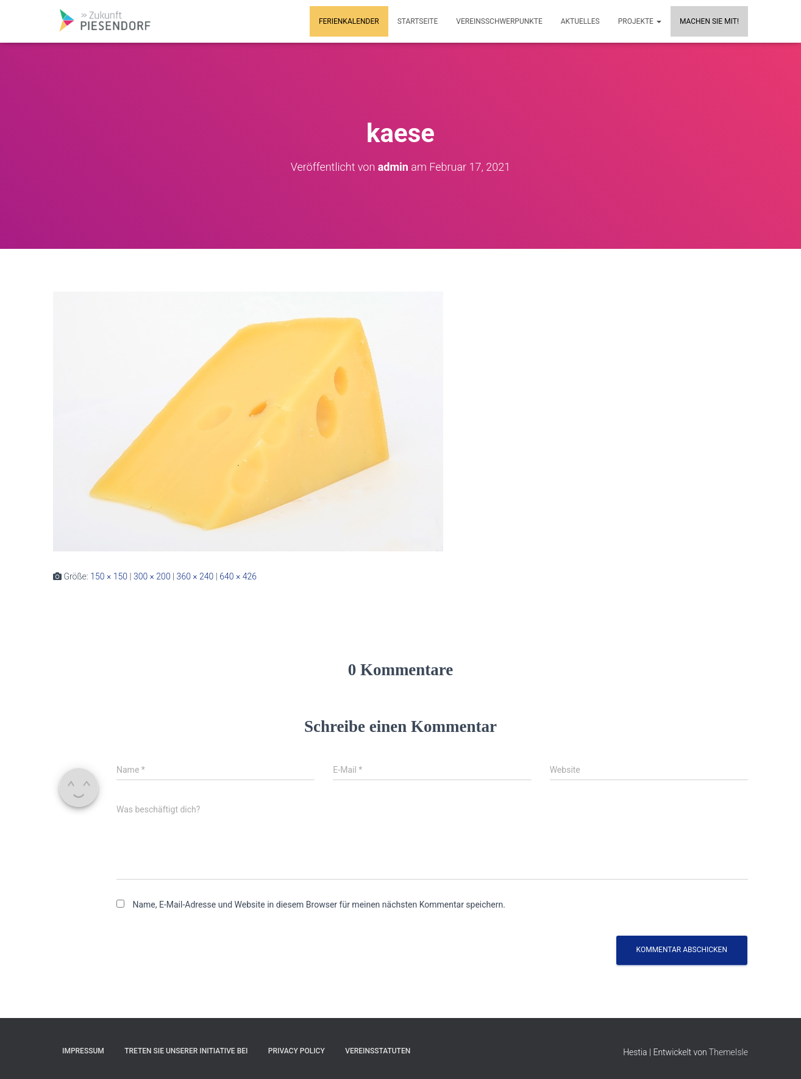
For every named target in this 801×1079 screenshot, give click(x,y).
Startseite (417, 21)
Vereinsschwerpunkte (499, 21)
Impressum (83, 1051)
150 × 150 (108, 576)
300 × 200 (152, 576)
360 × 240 (195, 576)
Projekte (639, 21)
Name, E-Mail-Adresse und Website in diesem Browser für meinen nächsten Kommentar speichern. (318, 904)
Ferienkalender (349, 21)
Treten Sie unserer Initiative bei (185, 1051)
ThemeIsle (728, 1052)
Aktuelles (580, 21)
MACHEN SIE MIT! (709, 21)
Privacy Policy (296, 1051)
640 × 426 (238, 576)
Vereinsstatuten (377, 1051)
